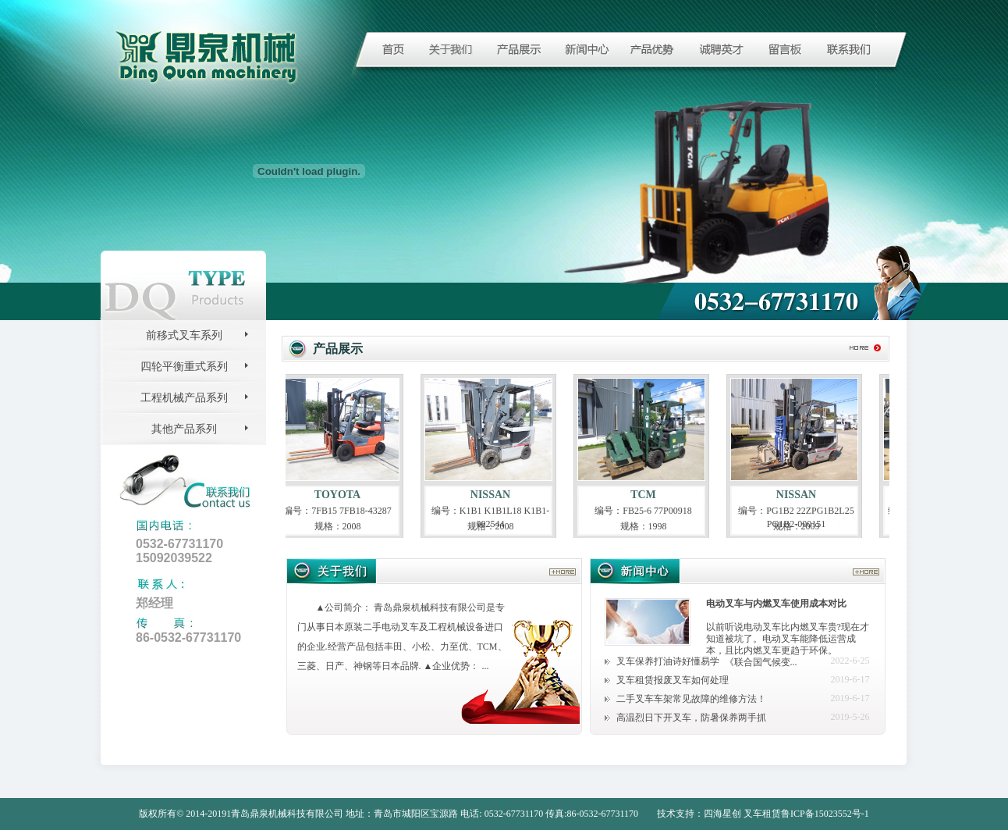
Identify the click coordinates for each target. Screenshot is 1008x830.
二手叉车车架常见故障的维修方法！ (691, 698)
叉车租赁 (762, 813)
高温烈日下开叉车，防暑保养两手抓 (691, 717)
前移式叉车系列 (184, 335)
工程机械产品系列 (184, 398)
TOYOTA (341, 494)
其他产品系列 (184, 429)
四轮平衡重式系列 (184, 366)
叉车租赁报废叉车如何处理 (672, 680)
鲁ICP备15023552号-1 (825, 813)
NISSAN (494, 494)
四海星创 (722, 813)
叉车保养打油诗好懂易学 (667, 661)
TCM (647, 494)
